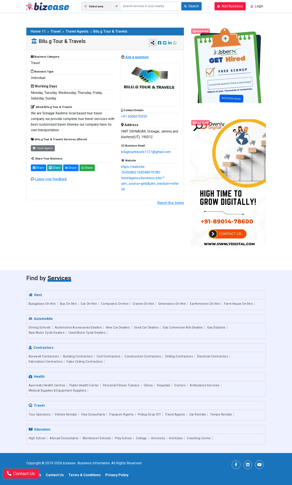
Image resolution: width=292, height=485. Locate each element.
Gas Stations (216, 327)
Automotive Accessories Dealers (78, 327)
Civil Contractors (108, 356)
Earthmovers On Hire (205, 303)
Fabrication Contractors (46, 361)
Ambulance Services (204, 385)
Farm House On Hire (238, 303)
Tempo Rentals (221, 414)
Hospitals (163, 385)
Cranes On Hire (143, 303)
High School (37, 438)
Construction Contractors (143, 356)
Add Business (230, 6)
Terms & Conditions (84, 475)
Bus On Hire (68, 303)
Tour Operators (40, 414)
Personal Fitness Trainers (121, 385)
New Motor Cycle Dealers (47, 332)
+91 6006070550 (134, 116)
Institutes (176, 438)
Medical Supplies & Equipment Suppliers (58, 390)
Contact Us (55, 475)
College (141, 438)
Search (191, 6)
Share (38, 167)
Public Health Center (84, 385)
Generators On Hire (172, 303)
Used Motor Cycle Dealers (87, 332)
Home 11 (40, 31)
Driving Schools (40, 327)
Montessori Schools (97, 438)
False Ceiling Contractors (85, 361)
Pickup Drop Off (149, 414)
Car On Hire (89, 303)
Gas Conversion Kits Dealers (183, 327)
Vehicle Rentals (66, 414)
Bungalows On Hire (42, 303)
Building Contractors (78, 356)
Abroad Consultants (64, 438)
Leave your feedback (51, 179)
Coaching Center (199, 438)
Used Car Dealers (146, 327)
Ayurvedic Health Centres (47, 385)
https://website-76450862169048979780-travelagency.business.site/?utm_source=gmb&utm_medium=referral (150, 178)
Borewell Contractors (44, 356)
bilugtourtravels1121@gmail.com (146, 152)
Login (257, 6)
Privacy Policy (116, 475)
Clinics (148, 385)
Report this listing (170, 203)
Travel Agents (78, 31)
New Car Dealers (118, 327)
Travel (57, 31)
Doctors (180, 385)
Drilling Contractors (179, 356)
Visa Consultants (93, 414)
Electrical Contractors (212, 356)
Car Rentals (197, 414)
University (158, 438)
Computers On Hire (115, 303)
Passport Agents (121, 414)
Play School (123, 438)
